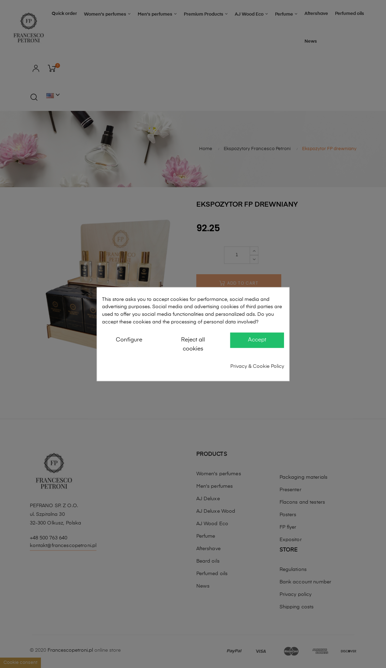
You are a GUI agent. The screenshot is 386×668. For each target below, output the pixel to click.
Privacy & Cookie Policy (257, 366)
